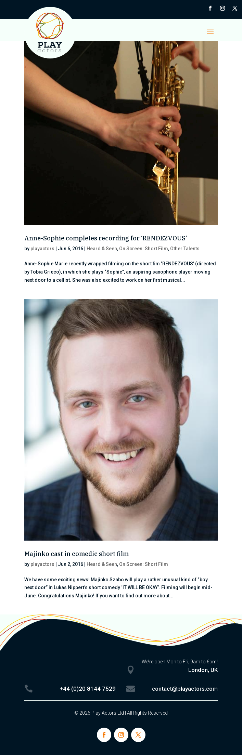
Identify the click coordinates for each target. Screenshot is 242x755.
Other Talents (185, 248)
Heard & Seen (102, 248)
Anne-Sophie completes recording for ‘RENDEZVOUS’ (105, 238)
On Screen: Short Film (143, 248)
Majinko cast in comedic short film (76, 554)
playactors (42, 248)
